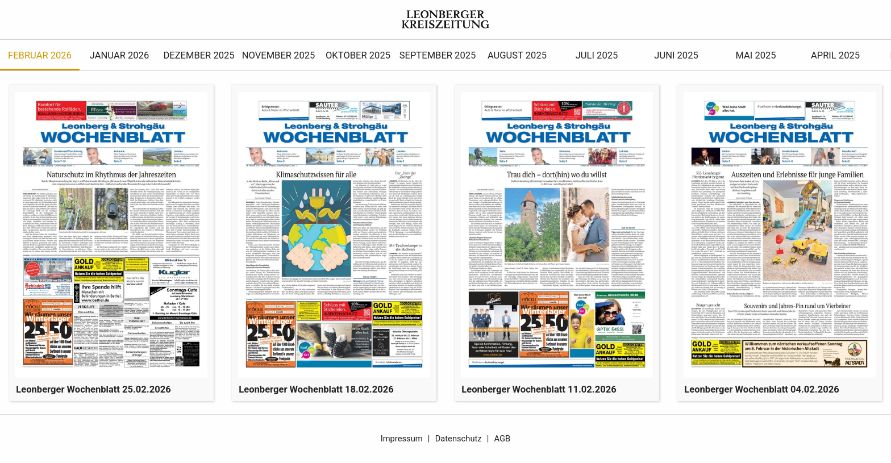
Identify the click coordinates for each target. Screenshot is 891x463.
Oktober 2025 (358, 55)
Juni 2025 (676, 55)
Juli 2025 (597, 55)
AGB (502, 438)
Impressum (402, 438)
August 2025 (517, 55)
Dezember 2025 (198, 55)
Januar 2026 (119, 55)
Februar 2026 (40, 55)
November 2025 (278, 55)
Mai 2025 (755, 55)
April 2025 (835, 55)
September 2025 (437, 55)
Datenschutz (458, 438)
